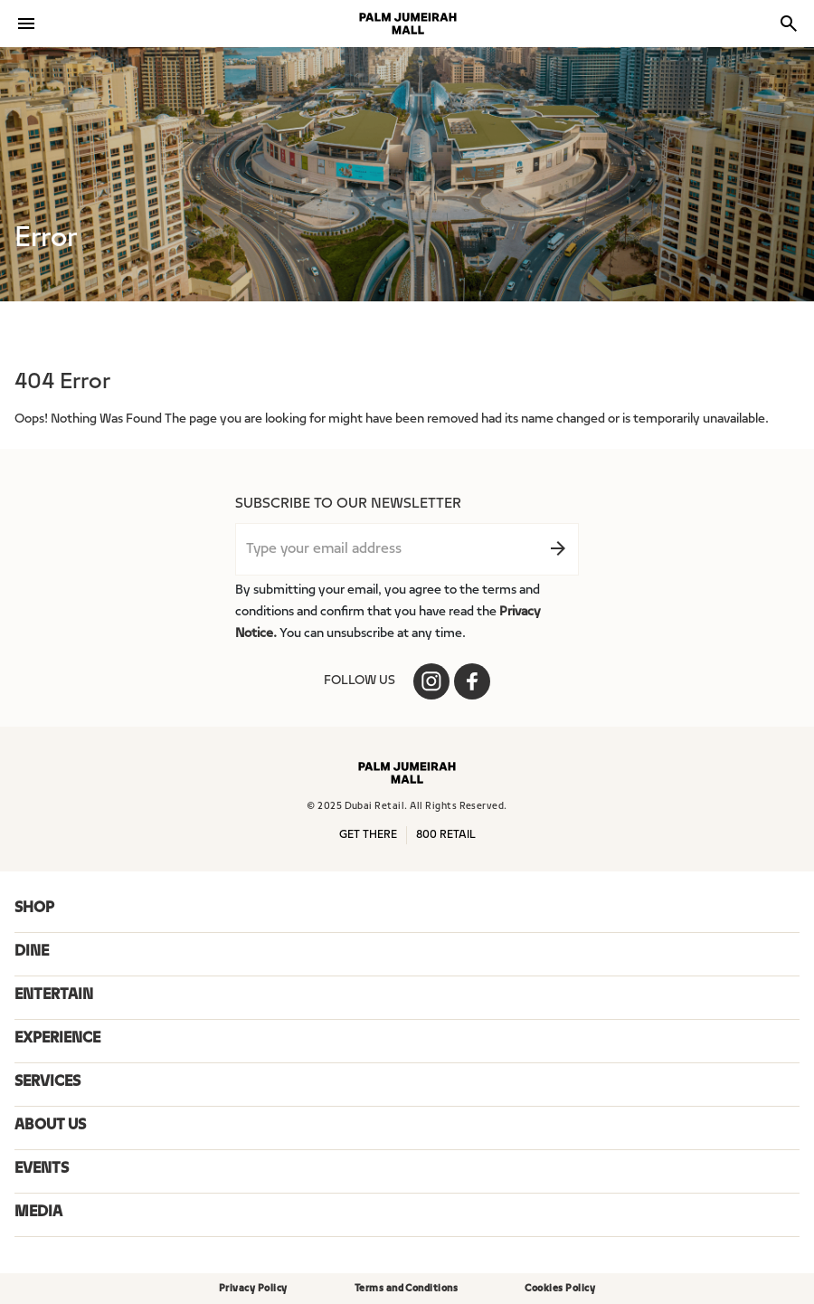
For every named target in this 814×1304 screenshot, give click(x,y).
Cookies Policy (560, 1289)
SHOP (34, 908)
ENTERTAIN (53, 995)
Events (41, 1169)
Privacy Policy (253, 1289)
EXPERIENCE (57, 1039)
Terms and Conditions (407, 1289)
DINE (31, 952)
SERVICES (47, 1082)
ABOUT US (50, 1126)
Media (38, 1212)
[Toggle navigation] (26, 23)
